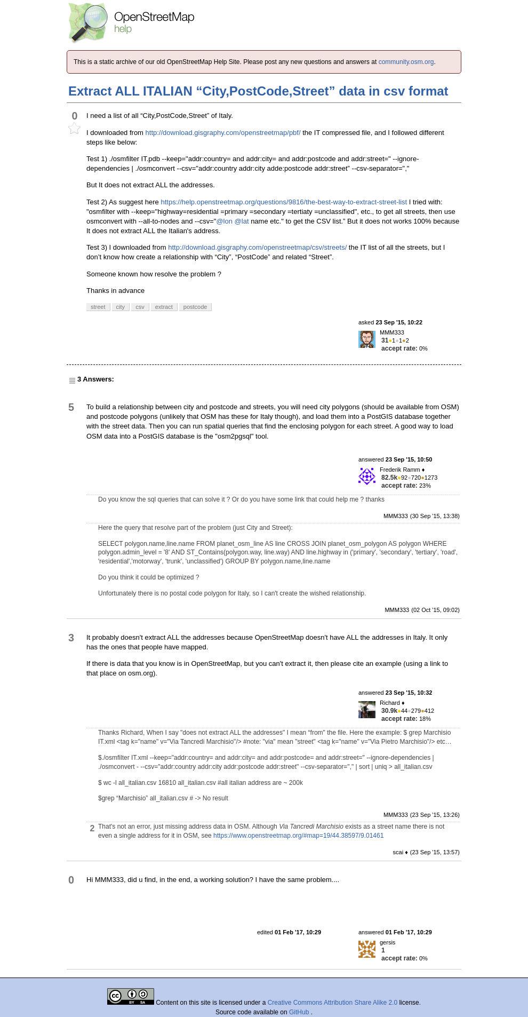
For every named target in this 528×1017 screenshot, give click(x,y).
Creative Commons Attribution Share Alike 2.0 (332, 1002)
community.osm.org (406, 62)
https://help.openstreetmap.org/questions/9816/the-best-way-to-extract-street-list (284, 202)
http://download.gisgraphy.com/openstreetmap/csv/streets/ (257, 247)
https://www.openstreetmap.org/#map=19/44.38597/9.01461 (298, 835)
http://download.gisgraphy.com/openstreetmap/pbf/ (223, 133)
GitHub (300, 1012)
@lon (224, 221)
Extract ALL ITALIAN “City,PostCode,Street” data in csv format (258, 91)
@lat (242, 221)
